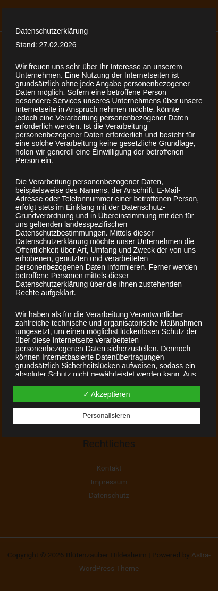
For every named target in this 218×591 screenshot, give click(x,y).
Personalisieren (106, 415)
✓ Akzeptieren (106, 394)
